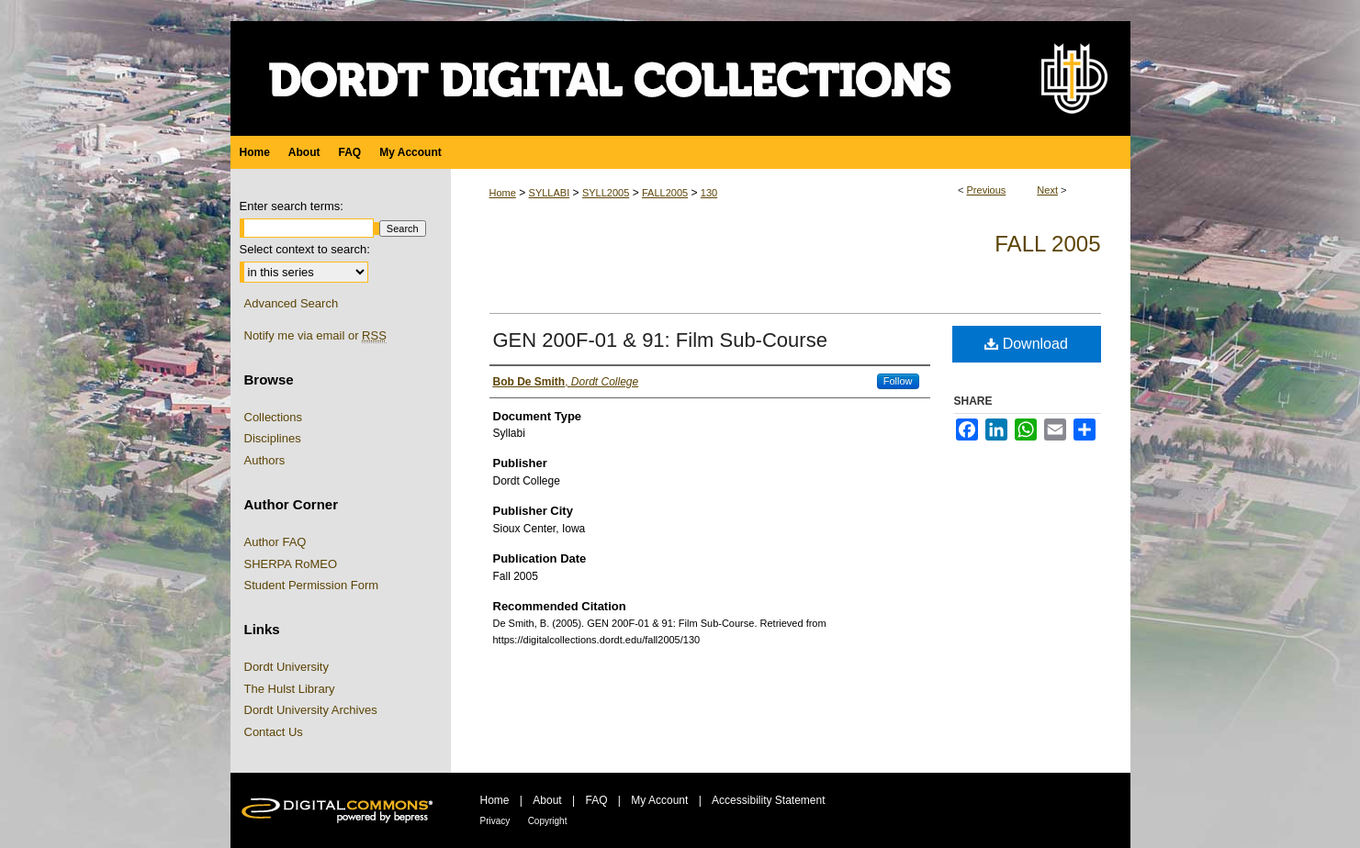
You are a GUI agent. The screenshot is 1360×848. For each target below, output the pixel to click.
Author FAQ (275, 542)
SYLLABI (549, 192)
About (547, 800)
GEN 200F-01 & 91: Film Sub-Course (660, 340)
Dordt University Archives (310, 710)
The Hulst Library (289, 689)
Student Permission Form (311, 585)
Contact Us (273, 732)
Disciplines (272, 438)
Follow (898, 380)
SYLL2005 (605, 192)
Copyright (548, 821)
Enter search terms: (291, 206)
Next (1047, 189)
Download (1026, 343)
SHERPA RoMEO (291, 564)
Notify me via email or (315, 336)
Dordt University (286, 667)
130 (709, 192)
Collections (273, 417)
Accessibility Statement (768, 800)
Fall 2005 (1047, 243)
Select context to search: (305, 249)
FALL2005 (665, 192)
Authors (265, 460)
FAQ (596, 800)
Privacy (495, 821)
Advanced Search (291, 303)
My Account (659, 800)
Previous (986, 189)
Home (502, 192)
